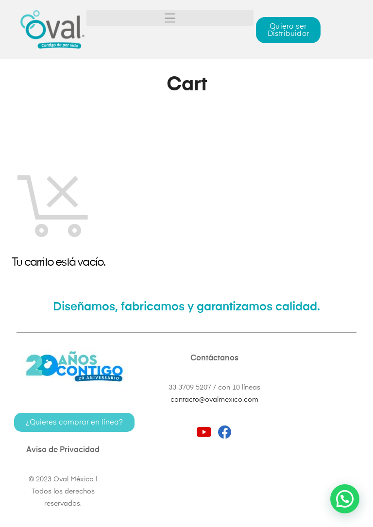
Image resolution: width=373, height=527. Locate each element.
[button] (170, 18)
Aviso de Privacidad (63, 450)
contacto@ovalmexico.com (214, 399)
